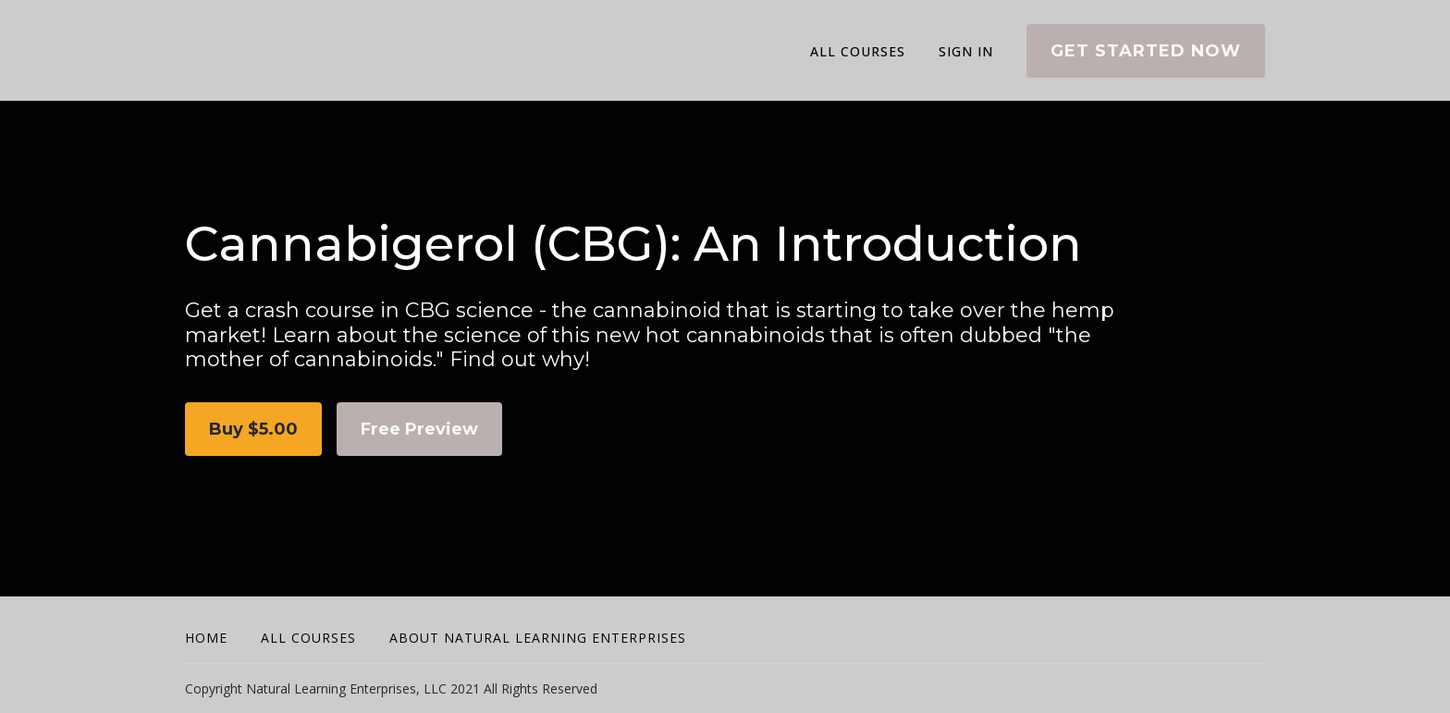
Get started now (1146, 51)
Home (206, 637)
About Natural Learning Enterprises (537, 637)
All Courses (857, 51)
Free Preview (419, 429)
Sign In (966, 51)
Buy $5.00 (253, 429)
